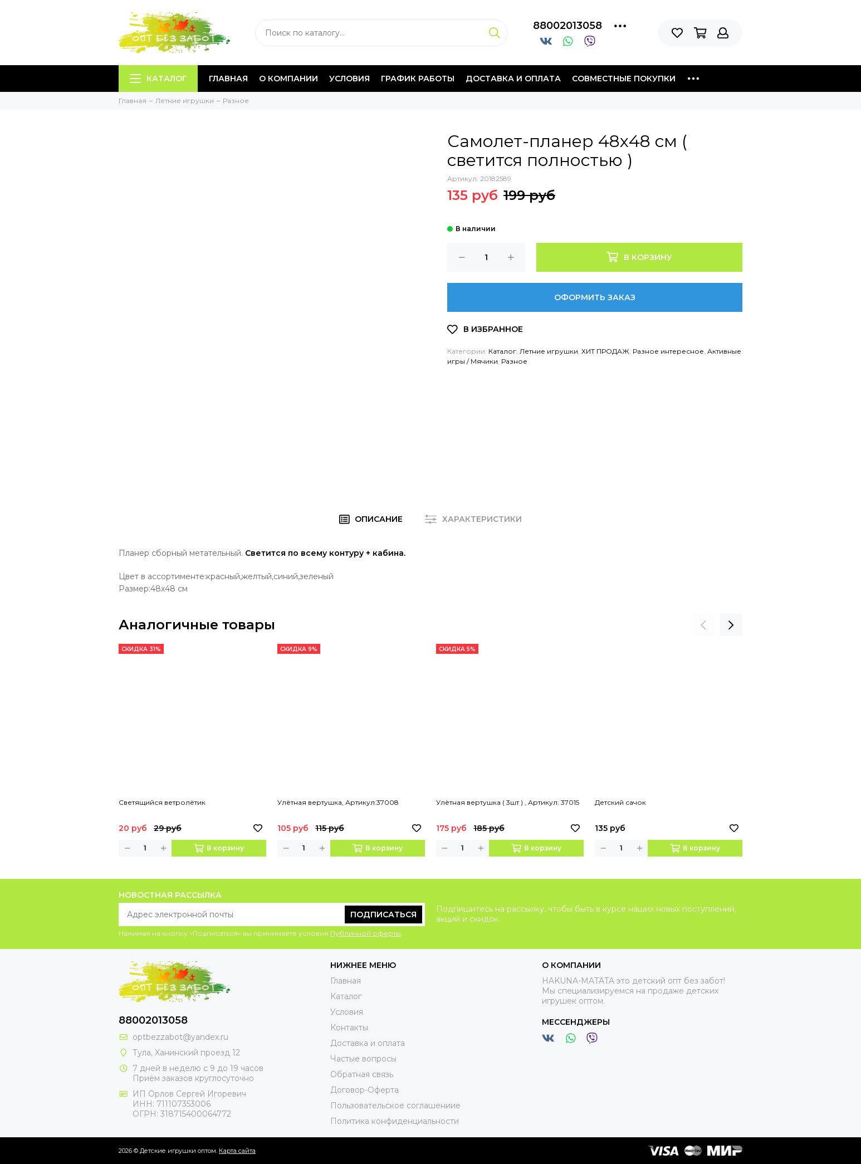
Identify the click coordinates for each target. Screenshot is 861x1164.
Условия (349, 79)
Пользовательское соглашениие (395, 1106)
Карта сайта (237, 1151)
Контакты (349, 1028)
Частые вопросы (363, 1059)
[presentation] (703, 625)
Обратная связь (361, 1074)
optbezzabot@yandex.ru (180, 1037)
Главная (228, 79)
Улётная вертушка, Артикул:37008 (338, 802)
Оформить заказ (594, 297)
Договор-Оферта (364, 1090)
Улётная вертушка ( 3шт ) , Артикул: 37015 (507, 802)
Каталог (158, 79)
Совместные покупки (624, 79)
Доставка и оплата (513, 79)
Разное (514, 361)
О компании (288, 79)
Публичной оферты (365, 933)
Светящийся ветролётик (162, 802)
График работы (417, 79)
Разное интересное (668, 351)
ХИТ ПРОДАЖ (605, 351)
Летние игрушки (549, 351)
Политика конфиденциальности (394, 1121)
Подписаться (383, 914)
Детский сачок (620, 802)
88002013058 (567, 25)
